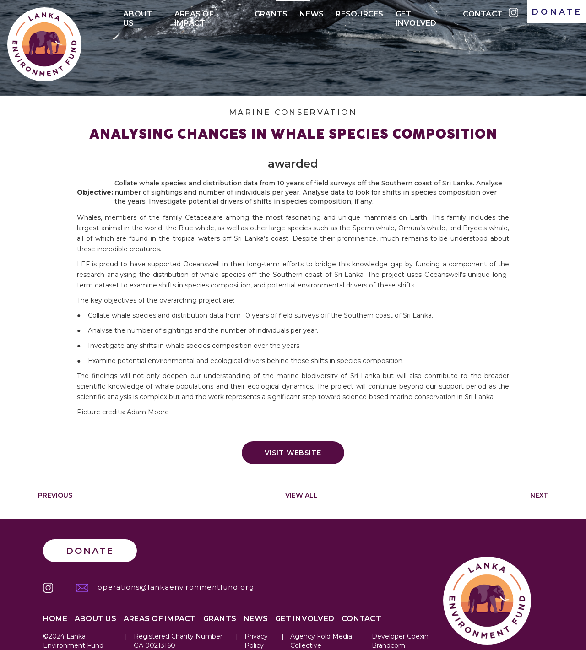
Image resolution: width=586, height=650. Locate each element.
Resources (359, 14)
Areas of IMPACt (194, 16)
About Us (137, 16)
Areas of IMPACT (160, 618)
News (311, 14)
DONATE (557, 11)
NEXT (539, 495)
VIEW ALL (301, 495)
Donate (90, 550)
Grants (271, 14)
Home (55, 618)
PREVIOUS (55, 495)
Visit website (293, 453)
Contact (483, 14)
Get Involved (416, 16)
